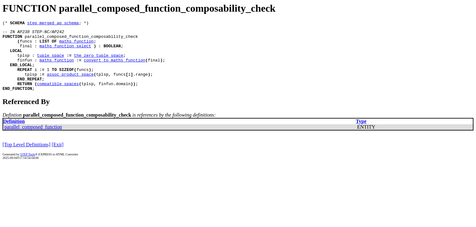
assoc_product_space (70, 84)
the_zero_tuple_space (98, 62)
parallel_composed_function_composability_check (81, 39)
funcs (26, 45)
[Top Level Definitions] (27, 157)
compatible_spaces (58, 96)
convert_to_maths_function (115, 67)
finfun (24, 67)
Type (361, 134)
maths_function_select (65, 50)
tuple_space (50, 62)
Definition (14, 134)
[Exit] (57, 157)
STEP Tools (27, 167)
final (26, 50)
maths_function (76, 45)
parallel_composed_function (33, 140)
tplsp (23, 62)
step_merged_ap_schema (53, 23)
